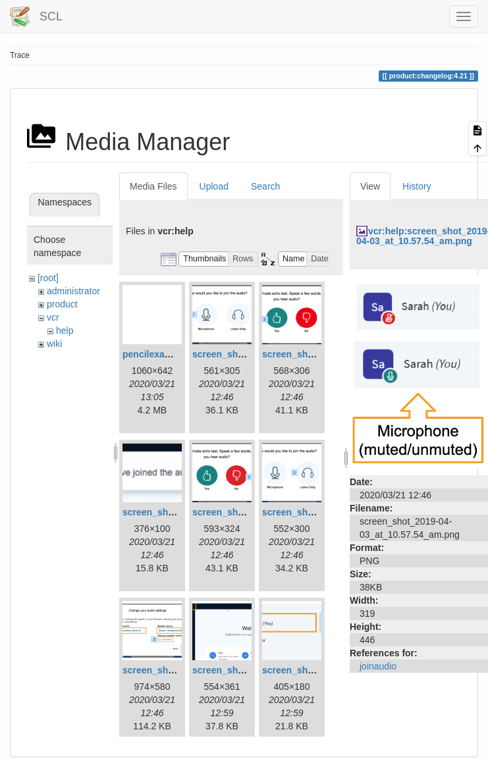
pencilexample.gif (161, 354)
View (370, 186)
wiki (54, 343)
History (416, 186)
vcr (53, 317)
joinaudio (378, 666)
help (64, 330)
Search (265, 186)
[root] (48, 278)
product (62, 304)
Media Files (153, 186)
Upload (214, 186)
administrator (73, 291)
